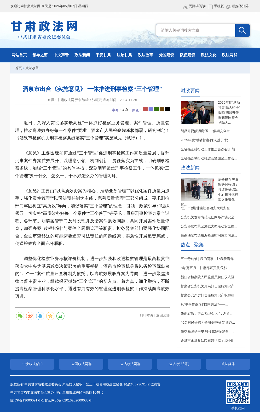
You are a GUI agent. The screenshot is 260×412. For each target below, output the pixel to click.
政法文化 (208, 55)
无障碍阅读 (197, 6)
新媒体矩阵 (240, 6)
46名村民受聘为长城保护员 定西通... (208, 322)
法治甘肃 (124, 55)
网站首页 (19, 55)
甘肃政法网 (44, 30)
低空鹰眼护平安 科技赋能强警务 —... (208, 331)
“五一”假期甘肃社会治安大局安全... (207, 208)
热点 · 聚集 (192, 244)
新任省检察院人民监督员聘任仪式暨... (209, 277)
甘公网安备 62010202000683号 (68, 400)
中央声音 (61, 55)
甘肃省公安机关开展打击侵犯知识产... (209, 286)
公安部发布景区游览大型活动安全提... (209, 226)
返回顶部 (163, 315)
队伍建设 (187, 55)
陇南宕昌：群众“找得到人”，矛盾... (207, 313)
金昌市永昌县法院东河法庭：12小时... (209, 341)
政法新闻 (82, 55)
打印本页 (146, 315)
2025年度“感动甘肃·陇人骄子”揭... (206, 140)
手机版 (219, 6)
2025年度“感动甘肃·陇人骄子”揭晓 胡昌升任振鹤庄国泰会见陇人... (229, 112)
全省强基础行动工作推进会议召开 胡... (209, 149)
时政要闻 (190, 90)
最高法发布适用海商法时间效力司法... (209, 235)
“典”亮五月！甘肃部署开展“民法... (206, 268)
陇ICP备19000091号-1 (27, 400)
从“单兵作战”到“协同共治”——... (204, 304)
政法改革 (145, 55)
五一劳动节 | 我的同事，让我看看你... (209, 259)
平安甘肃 (103, 55)
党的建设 (166, 55)
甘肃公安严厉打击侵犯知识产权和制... (209, 295)
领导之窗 (40, 55)
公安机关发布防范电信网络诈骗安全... (209, 217)
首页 (18, 68)
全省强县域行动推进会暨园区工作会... (209, 158)
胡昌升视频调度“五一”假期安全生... (207, 131)
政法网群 (229, 55)
